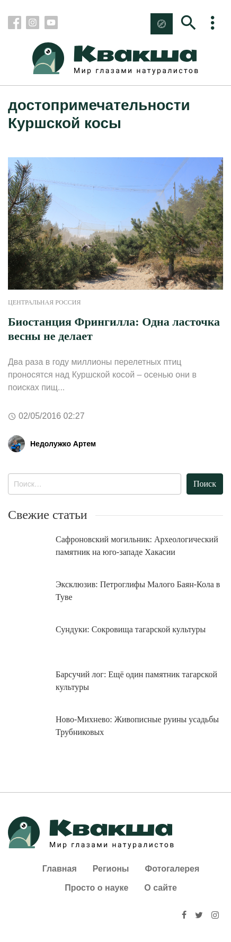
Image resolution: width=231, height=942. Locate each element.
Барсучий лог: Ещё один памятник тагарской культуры (136, 681)
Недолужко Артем (63, 443)
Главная (59, 868)
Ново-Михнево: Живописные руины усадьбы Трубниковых (137, 726)
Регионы (111, 868)
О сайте (160, 887)
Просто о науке (96, 887)
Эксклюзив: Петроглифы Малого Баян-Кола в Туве (138, 591)
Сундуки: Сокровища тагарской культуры (131, 629)
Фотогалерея (172, 868)
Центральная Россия (44, 302)
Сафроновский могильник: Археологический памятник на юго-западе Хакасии (137, 546)
